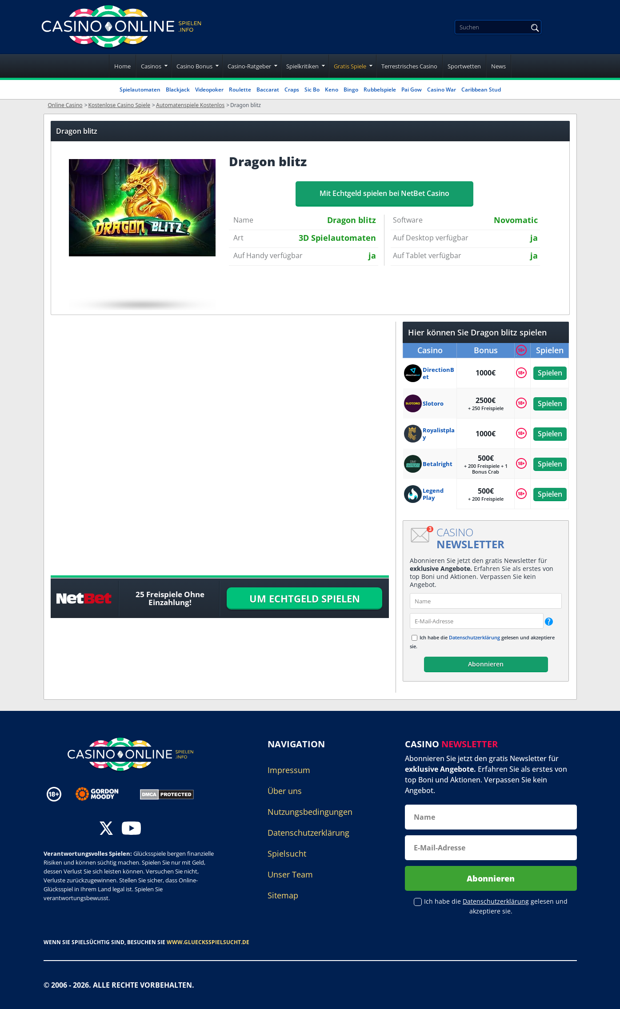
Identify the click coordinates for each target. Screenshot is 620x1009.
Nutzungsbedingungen (310, 811)
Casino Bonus (194, 66)
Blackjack (178, 89)
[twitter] (106, 829)
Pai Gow (411, 89)
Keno (331, 89)
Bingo (351, 89)
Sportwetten (464, 66)
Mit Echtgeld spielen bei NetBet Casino (384, 193)
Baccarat (267, 89)
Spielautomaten (140, 89)
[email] (477, 621)
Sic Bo (312, 89)
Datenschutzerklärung (474, 637)
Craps (291, 89)
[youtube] (131, 829)
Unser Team (290, 874)
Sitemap (283, 895)
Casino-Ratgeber (249, 66)
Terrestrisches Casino (409, 66)
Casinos (151, 66)
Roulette (240, 89)
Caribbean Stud (481, 89)
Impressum (289, 770)
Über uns (285, 791)
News (498, 66)
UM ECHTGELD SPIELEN (304, 598)
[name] (486, 601)
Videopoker (209, 89)
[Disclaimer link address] (103, 794)
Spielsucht (287, 853)
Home (122, 66)
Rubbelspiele (380, 89)
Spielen (549, 373)
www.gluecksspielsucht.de (208, 942)
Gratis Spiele (350, 66)
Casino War (441, 89)
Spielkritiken (302, 66)
